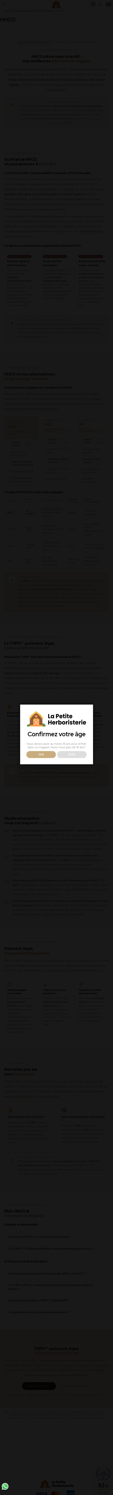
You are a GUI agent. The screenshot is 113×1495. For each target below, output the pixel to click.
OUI (41, 754)
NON (72, 754)
